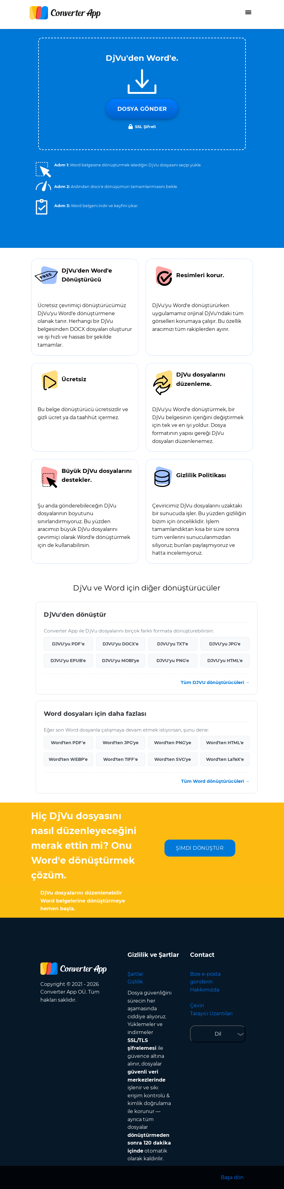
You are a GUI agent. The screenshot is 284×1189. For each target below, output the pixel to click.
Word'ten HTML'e (225, 742)
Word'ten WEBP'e (68, 759)
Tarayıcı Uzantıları (211, 1013)
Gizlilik (135, 982)
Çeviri (197, 1005)
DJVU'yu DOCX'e (121, 643)
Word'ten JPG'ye (121, 742)
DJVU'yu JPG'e (225, 643)
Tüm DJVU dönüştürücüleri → (215, 682)
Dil (218, 1034)
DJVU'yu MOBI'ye (120, 660)
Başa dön (232, 1177)
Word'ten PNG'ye (172, 742)
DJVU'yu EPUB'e (68, 660)
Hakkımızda (204, 990)
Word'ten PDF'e (68, 742)
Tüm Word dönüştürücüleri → (215, 781)
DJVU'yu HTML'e (225, 660)
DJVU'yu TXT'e (172, 643)
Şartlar (135, 974)
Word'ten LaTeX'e (225, 759)
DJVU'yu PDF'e (68, 643)
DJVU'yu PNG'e (172, 660)
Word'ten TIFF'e (120, 759)
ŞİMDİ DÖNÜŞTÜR (200, 848)
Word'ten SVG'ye (172, 759)
